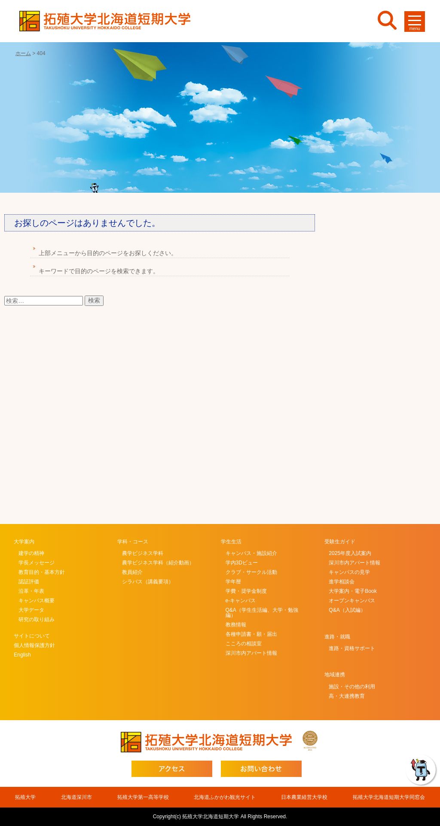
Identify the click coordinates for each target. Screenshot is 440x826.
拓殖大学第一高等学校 (143, 797)
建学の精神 (31, 553)
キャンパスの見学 (349, 572)
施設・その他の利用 (352, 687)
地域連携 (334, 675)
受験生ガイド (339, 542)
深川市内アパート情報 (251, 653)
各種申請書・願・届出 (251, 634)
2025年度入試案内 (350, 553)
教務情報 (236, 625)
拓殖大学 (25, 797)
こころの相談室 (244, 644)
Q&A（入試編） (347, 610)
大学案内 (24, 542)
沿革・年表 (31, 591)
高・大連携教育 (347, 696)
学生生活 (231, 542)
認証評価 (28, 582)
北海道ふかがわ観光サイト (225, 797)
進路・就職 (337, 637)
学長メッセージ (36, 563)
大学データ (31, 610)
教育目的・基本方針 (41, 572)
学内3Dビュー (242, 563)
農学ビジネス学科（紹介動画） (158, 563)
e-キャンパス (241, 601)
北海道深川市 (76, 797)
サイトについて (32, 636)
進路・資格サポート (352, 648)
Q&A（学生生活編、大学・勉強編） (262, 612)
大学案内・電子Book (352, 591)
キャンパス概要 (36, 601)
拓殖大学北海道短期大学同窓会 (389, 797)
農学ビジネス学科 (142, 553)
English (22, 655)
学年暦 (233, 582)
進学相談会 (341, 582)
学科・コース (132, 542)
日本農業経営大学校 (304, 797)
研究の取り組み (36, 619)
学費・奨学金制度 (246, 591)
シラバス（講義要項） (148, 582)
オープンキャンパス (352, 601)
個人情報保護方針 (34, 645)
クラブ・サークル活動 (251, 572)
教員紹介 (132, 572)
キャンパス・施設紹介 (251, 553)
